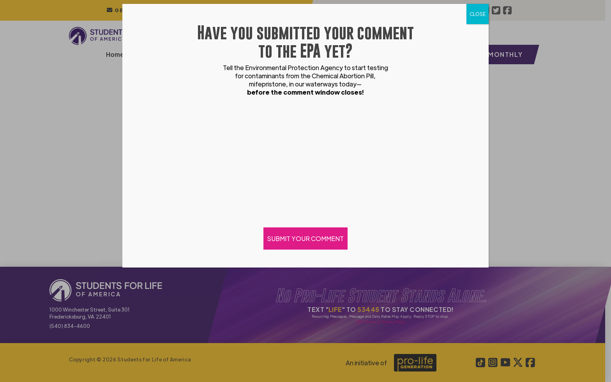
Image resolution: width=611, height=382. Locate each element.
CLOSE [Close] (478, 14)
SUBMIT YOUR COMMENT (305, 238)
